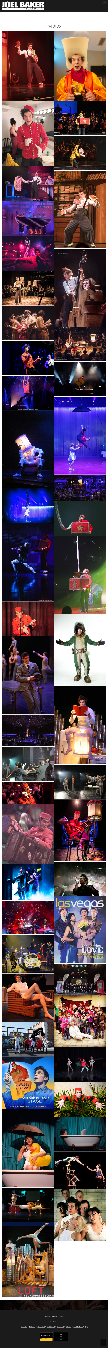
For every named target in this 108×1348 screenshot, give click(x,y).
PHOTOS (51, 1326)
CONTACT (78, 1326)
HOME (24, 1326)
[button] (85, 1326)
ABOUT (32, 1326)
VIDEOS (60, 1326)
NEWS (68, 1326)
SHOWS (41, 1326)
